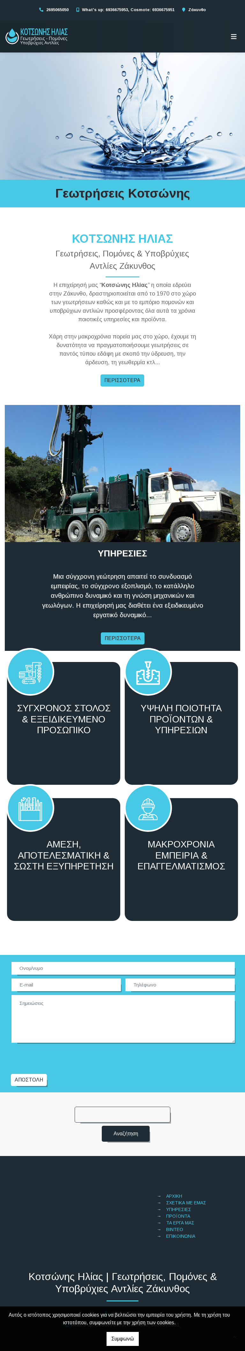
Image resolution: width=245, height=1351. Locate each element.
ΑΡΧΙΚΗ (174, 1171)
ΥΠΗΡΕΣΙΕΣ (178, 1184)
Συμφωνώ (122, 1338)
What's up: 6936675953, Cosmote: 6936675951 (128, 9)
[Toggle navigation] (234, 36)
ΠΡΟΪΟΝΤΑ (178, 1191)
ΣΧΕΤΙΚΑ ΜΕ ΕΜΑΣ (186, 1177)
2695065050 (57, 9)
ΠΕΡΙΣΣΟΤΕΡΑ (122, 380)
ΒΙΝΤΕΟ (174, 1204)
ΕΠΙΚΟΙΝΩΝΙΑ (180, 1211)
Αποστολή (29, 1055)
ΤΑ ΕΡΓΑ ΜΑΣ (180, 1198)
